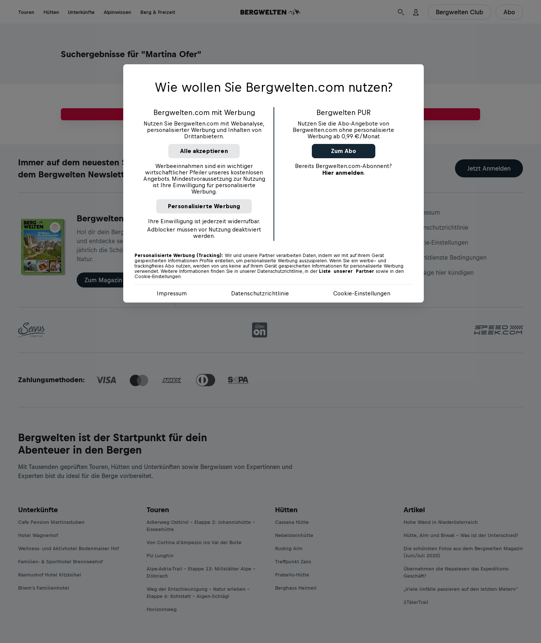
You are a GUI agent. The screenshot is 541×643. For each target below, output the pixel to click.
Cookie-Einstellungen (361, 293)
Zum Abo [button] (343, 151)
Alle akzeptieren (204, 151)
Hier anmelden (343, 172)
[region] (273, 183)
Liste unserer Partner (346, 271)
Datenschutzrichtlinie (260, 293)
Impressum (172, 293)
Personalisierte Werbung (204, 206)
